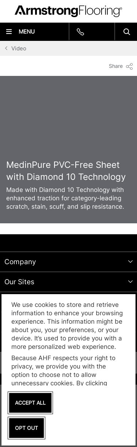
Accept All (30, 403)
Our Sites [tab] (19, 282)
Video (18, 48)
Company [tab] (20, 262)
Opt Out (26, 428)
